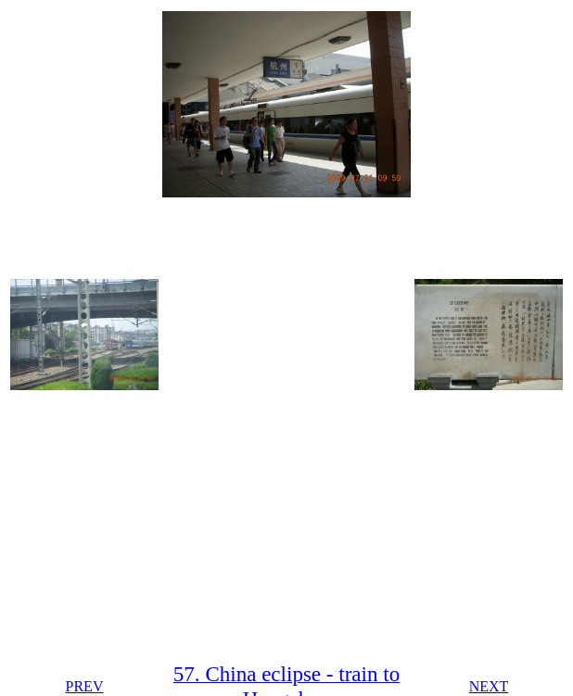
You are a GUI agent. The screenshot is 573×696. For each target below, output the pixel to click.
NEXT (489, 686)
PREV (85, 686)
